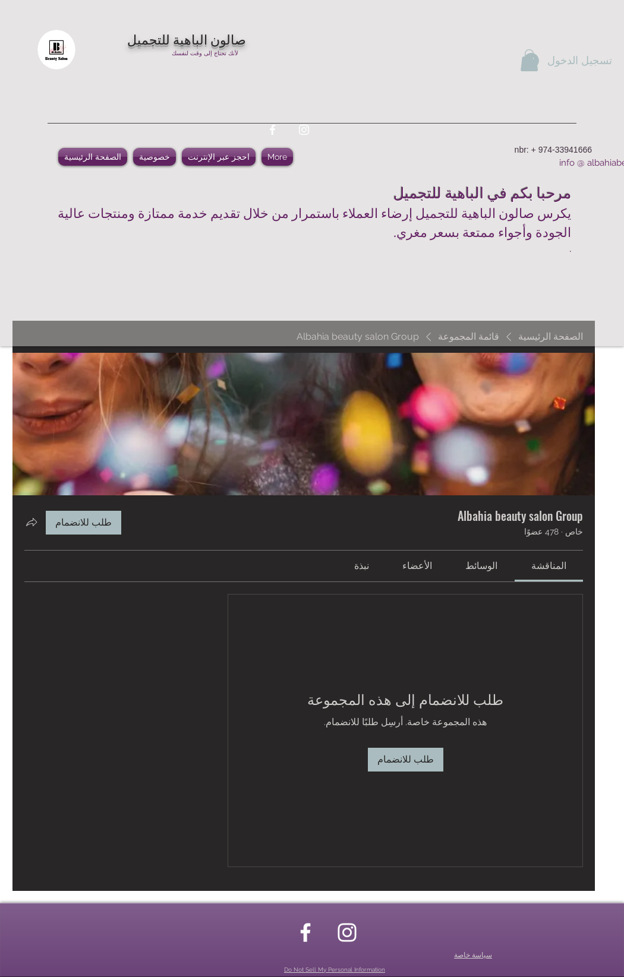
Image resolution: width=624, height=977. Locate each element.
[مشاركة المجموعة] (31, 522)
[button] (529, 60)
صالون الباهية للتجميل (186, 38)
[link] (548, 565)
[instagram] (304, 130)
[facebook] (272, 130)
